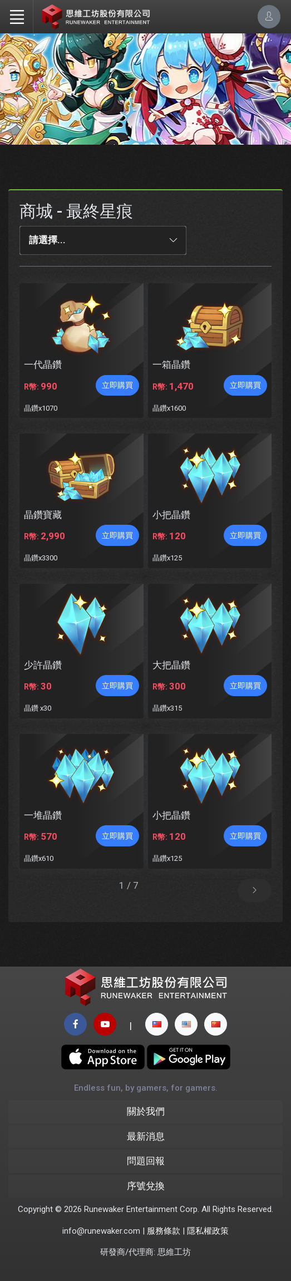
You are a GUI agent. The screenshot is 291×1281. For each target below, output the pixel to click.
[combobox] (102, 240)
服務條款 (163, 1231)
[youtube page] (104, 1024)
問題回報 (146, 1160)
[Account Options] (269, 16)
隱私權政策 (208, 1231)
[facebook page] (75, 1024)
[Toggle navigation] (16, 16)
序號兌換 (146, 1185)
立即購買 (117, 385)
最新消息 (146, 1136)
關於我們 (146, 1111)
